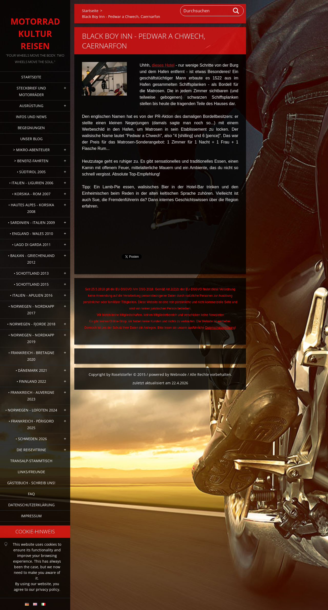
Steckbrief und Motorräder (31, 91)
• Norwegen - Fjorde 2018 (31, 324)
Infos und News (31, 116)
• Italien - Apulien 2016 (31, 295)
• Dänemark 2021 (31, 370)
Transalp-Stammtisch (31, 460)
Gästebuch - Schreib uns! (31, 482)
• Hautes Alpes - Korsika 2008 (31, 208)
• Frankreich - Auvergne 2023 (31, 395)
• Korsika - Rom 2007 (31, 193)
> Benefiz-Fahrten (31, 160)
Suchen (236, 11)
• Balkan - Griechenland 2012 (31, 259)
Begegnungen (31, 127)
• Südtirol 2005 (31, 171)
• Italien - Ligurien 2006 (31, 182)
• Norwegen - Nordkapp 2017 (31, 309)
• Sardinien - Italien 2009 (31, 222)
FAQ (31, 493)
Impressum (31, 515)
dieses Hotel (163, 65)
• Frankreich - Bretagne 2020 (31, 356)
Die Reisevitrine (31, 449)
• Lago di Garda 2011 (31, 244)
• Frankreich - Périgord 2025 (31, 424)
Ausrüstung (31, 105)
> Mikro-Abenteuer (31, 149)
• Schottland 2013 (31, 273)
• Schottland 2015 (31, 284)
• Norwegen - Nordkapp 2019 (31, 338)
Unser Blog (31, 138)
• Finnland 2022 (31, 381)
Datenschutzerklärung (31, 504)
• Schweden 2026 (31, 438)
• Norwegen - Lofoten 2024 (31, 410)
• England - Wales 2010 (31, 233)
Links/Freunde (31, 471)
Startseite (31, 77)
